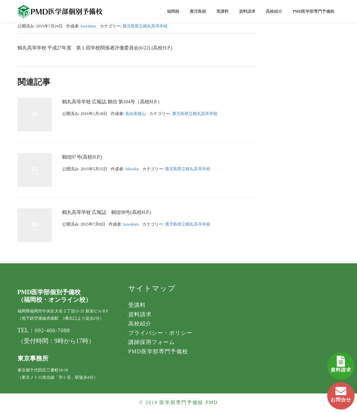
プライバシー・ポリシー (160, 333)
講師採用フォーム (151, 342)
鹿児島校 (198, 11)
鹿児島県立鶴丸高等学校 (145, 26)
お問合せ (341, 392)
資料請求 (341, 362)
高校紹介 (274, 11)
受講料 (222, 11)
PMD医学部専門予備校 (313, 11)
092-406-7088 (52, 330)
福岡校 (173, 11)
